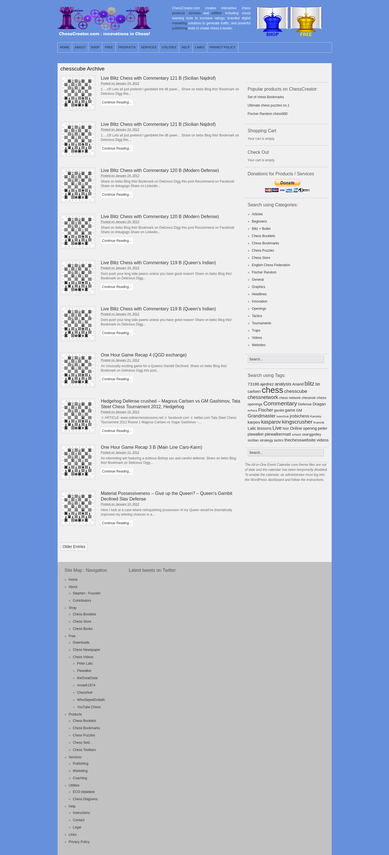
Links (199, 47)
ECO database (84, 792)
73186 (253, 384)
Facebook (327, 47)
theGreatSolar (87, 678)
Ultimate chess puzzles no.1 (268, 105)
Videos (257, 338)
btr (317, 384)
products (178, 13)
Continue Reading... (117, 102)
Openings (259, 309)
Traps (256, 330)
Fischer (265, 409)
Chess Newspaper (86, 650)
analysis (283, 383)
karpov (254, 422)
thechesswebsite (300, 440)
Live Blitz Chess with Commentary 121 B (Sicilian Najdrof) (158, 78)
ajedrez (267, 384)
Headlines (259, 294)
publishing (179, 28)
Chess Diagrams (85, 799)
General (258, 280)
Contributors (82, 601)
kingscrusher (297, 422)
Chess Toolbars (84, 750)
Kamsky (315, 416)
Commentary (280, 403)
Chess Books (83, 629)
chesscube (295, 391)
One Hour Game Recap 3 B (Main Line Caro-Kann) (151, 447)
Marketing (80, 771)
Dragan (319, 404)
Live (277, 428)
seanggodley (311, 434)
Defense (305, 404)
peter (322, 428)
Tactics (257, 316)
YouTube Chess (89, 707)
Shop (95, 47)
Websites (259, 345)
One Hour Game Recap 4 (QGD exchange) (144, 355)
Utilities (169, 47)
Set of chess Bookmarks (266, 97)
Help (185, 47)
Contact (78, 820)
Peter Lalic (85, 663)
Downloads (81, 642)
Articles (257, 214)
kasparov (271, 422)
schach (296, 434)
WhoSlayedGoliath (91, 700)
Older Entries (74, 546)
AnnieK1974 (86, 685)
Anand (298, 384)
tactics (279, 440)
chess (272, 390)
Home (64, 47)
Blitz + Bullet (261, 229)
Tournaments (261, 323)
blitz (309, 384)
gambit (279, 410)
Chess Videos (83, 657)
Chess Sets (81, 743)
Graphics (258, 287)
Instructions (81, 813)
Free (109, 47)
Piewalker (84, 671)
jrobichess (299, 416)
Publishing (80, 764)
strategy (266, 440)
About (80, 47)
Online (296, 428)
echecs (252, 410)
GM (299, 410)
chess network (290, 398)
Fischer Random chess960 (268, 114)
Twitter (321, 47)
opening (310, 428)
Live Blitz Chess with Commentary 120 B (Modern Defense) (160, 170)
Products (127, 47)
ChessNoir (85, 693)
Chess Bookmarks (265, 243)
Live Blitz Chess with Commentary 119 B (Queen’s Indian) (158, 262)
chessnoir (309, 398)
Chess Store (261, 258)
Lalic (252, 428)
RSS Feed (314, 47)
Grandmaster (262, 416)
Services (148, 47)
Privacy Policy (222, 47)
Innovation (259, 301)
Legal (77, 827)
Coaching (80, 778)
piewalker (256, 434)
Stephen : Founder (87, 593)
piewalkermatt (278, 434)
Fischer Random (264, 272)
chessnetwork (263, 397)
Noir (285, 429)
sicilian (253, 440)
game (290, 410)
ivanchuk (283, 416)
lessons (264, 428)
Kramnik (318, 422)
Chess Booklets (263, 236)
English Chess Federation (271, 265)
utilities (216, 13)
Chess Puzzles (263, 250)
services (194, 13)
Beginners (259, 221)
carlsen (254, 391)
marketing (179, 23)
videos (323, 440)
